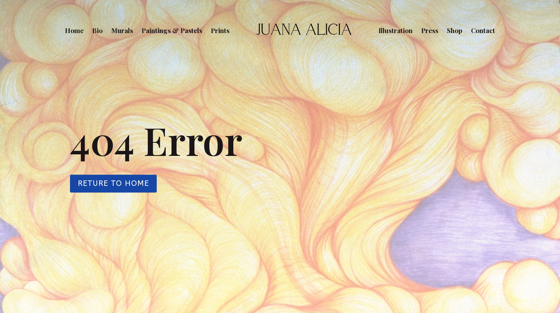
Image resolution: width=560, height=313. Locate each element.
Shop (454, 30)
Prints (220, 30)
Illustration (395, 30)
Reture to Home (113, 183)
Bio (97, 30)
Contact (483, 30)
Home (74, 30)
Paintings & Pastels (172, 30)
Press (429, 30)
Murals (122, 30)
